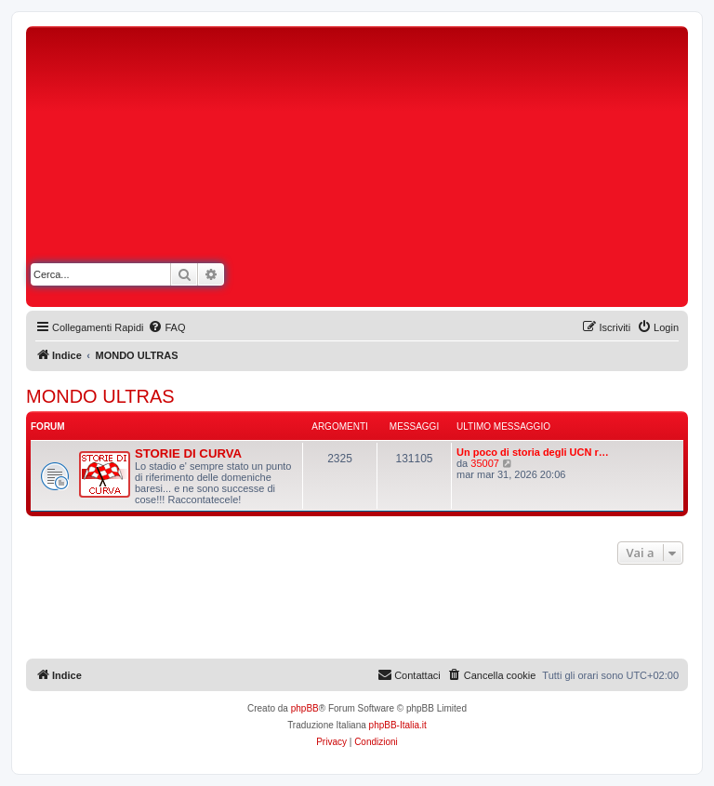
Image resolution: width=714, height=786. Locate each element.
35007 (484, 463)
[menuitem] (166, 327)
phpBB (305, 708)
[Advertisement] (522, 170)
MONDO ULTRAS (100, 396)
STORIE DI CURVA (188, 453)
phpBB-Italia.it (398, 725)
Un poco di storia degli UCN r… (532, 452)
